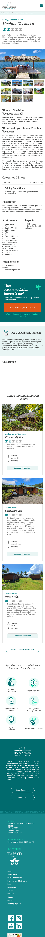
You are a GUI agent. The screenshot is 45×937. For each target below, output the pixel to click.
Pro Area (10, 894)
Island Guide (12, 875)
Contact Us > (22, 797)
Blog (9, 884)
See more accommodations (22, 649)
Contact (10, 900)
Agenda (10, 891)
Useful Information (14, 878)
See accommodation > (22, 468)
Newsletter (11, 887)
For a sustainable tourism (17, 881)
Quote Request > (22, 790)
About (9, 871)
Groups (10, 897)
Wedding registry (14, 904)
